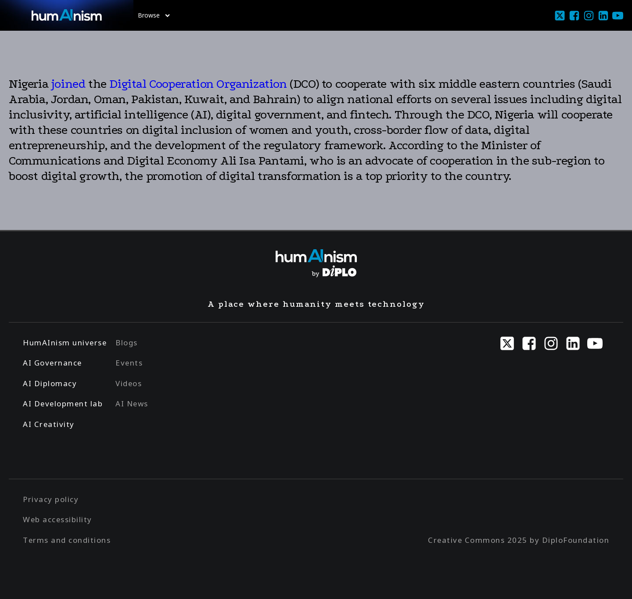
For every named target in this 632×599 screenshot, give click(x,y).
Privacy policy (51, 499)
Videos (128, 383)
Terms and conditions (67, 540)
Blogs (126, 342)
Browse (154, 15)
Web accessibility (57, 519)
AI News (131, 403)
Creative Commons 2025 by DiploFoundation (518, 540)
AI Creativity (49, 424)
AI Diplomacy (50, 383)
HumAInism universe (65, 342)
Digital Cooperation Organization (198, 84)
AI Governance (52, 363)
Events (129, 363)
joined (68, 84)
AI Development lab (63, 403)
